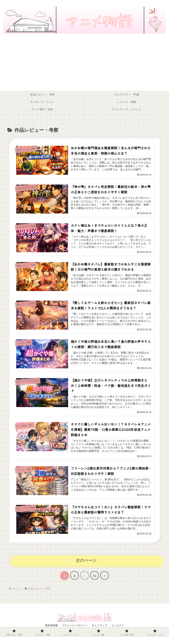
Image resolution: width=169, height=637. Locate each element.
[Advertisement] (84, 63)
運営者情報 (51, 625)
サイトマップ (99, 625)
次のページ (86, 560)
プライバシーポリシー (75, 625)
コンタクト (117, 625)
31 (94, 575)
